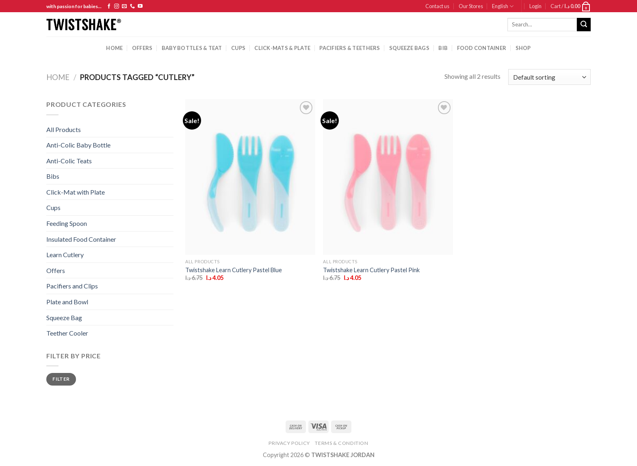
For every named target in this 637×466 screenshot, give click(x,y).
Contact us (437, 6)
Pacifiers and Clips (72, 286)
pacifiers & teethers (349, 48)
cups (238, 48)
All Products (63, 129)
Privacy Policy (289, 443)
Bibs (52, 176)
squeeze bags (409, 48)
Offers (142, 48)
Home (114, 48)
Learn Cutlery (65, 254)
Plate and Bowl (67, 302)
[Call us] (132, 6)
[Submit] (584, 25)
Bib (443, 48)
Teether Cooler (67, 333)
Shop (523, 48)
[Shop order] (549, 77)
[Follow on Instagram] (116, 6)
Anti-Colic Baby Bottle (78, 145)
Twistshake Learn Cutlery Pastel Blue (233, 270)
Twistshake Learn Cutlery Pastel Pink (371, 270)
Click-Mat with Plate (75, 192)
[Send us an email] (124, 6)
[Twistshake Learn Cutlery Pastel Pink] (388, 177)
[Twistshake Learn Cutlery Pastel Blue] (250, 177)
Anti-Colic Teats (69, 161)
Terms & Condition (341, 443)
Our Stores (471, 6)
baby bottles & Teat (192, 48)
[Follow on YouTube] (140, 6)
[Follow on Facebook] (108, 6)
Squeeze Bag (64, 317)
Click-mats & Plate (282, 48)
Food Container (482, 48)
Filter (60, 379)
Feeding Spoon (66, 223)
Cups (53, 207)
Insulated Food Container (81, 239)
